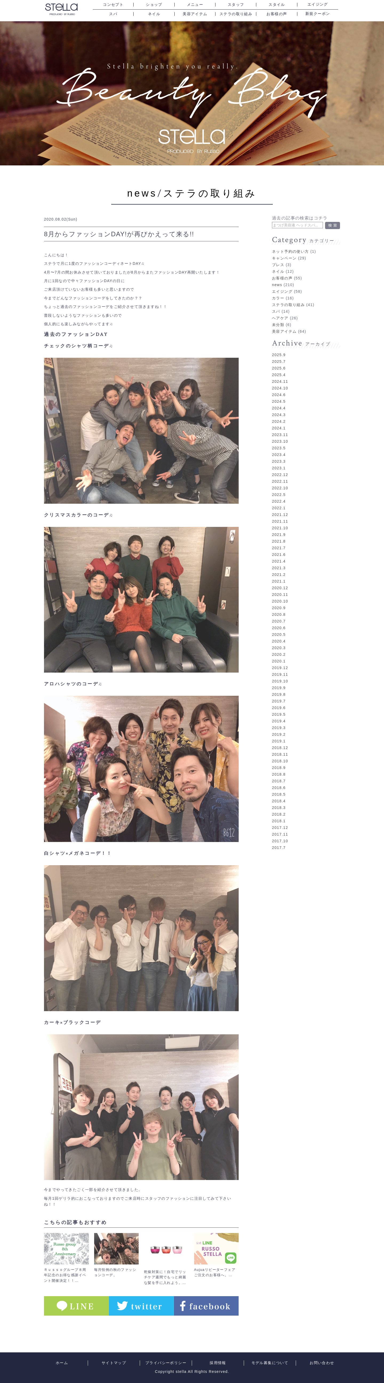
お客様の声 (276, 14)
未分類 (278, 317)
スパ (113, 14)
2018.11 (280, 747)
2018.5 (279, 786)
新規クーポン (317, 14)
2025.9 (279, 347)
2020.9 (279, 600)
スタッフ (236, 5)
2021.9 (279, 527)
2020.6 (279, 620)
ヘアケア (280, 310)
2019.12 (280, 660)
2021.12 (280, 507)
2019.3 (279, 720)
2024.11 (280, 374)
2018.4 (279, 793)
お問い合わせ (322, 1363)
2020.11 (280, 587)
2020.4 (279, 633)
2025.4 (279, 367)
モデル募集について (270, 1363)
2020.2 (279, 647)
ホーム (62, 1363)
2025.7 (279, 354)
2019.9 (279, 680)
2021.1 (279, 573)
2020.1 (279, 653)
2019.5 (279, 707)
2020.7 (279, 613)
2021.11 (280, 513)
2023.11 (280, 427)
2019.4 (279, 713)
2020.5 (279, 627)
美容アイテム (195, 14)
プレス (278, 257)
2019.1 (279, 733)
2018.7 (279, 773)
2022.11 (280, 473)
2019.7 (279, 693)
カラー (278, 290)
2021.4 (279, 553)
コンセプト (113, 5)
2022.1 (279, 500)
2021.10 (280, 520)
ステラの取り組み (235, 14)
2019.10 (280, 673)
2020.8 (279, 607)
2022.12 (280, 467)
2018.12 (280, 740)
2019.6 (279, 700)
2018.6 (279, 780)
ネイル (154, 14)
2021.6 (279, 547)
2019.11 (280, 667)
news (142, 193)
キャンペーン (284, 250)
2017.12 (280, 820)
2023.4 (279, 447)
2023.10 (280, 434)
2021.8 (279, 533)
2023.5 (279, 440)
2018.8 (279, 766)
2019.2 (279, 727)
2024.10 (280, 380)
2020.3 (279, 640)
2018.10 (280, 753)
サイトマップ (114, 1363)
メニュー (195, 5)
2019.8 (279, 687)
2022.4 (279, 493)
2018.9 (279, 760)
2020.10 (280, 593)
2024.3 (279, 407)
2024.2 (279, 414)
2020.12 (280, 580)
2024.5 (279, 394)
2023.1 (279, 460)
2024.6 (279, 387)
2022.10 (280, 480)
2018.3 (279, 800)
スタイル (277, 5)
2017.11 (280, 826)
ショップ (154, 5)
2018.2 (279, 806)
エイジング (317, 4)
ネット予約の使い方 (290, 244)
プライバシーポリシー (165, 1363)
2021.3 (279, 560)
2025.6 (279, 360)
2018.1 (279, 813)
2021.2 (279, 567)
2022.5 (279, 487)
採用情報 (218, 1363)
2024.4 (279, 400)
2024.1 (279, 420)
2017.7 (279, 840)
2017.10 (280, 833)
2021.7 (279, 540)
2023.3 (279, 453)
